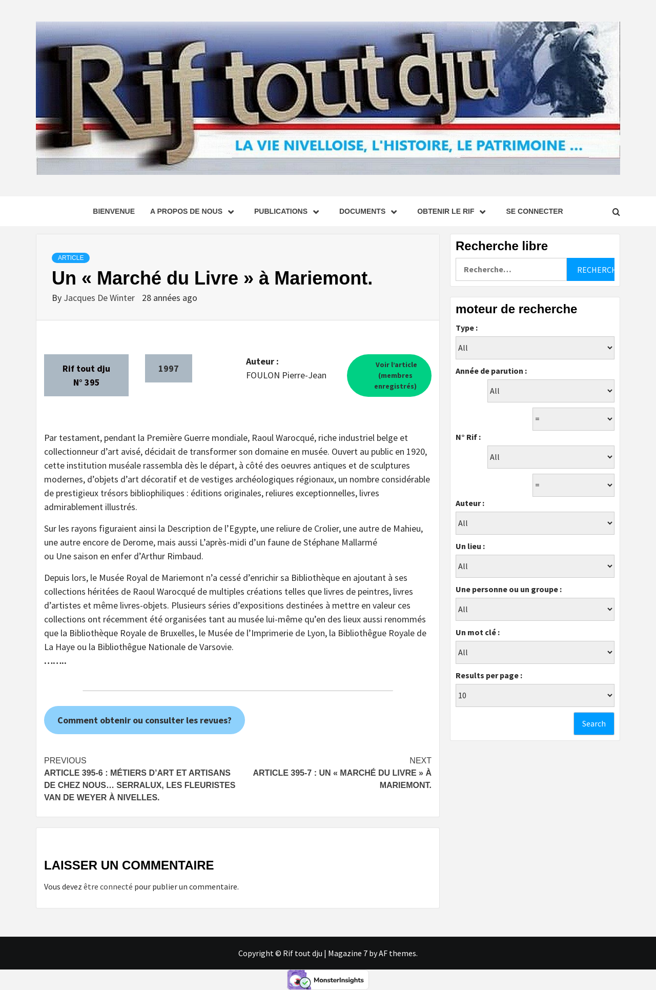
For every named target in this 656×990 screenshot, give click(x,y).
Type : (467, 327)
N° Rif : (468, 437)
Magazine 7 (347, 953)
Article (71, 257)
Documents (370, 211)
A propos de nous (194, 211)
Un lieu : (470, 546)
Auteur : (470, 503)
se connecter (534, 211)
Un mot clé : (478, 632)
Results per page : (489, 675)
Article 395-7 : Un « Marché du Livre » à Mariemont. (335, 772)
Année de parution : (491, 371)
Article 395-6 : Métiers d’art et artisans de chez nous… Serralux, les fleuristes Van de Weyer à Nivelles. (141, 778)
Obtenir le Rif (453, 211)
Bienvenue (114, 211)
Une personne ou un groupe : (509, 589)
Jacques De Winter (100, 298)
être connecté (108, 886)
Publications (289, 211)
